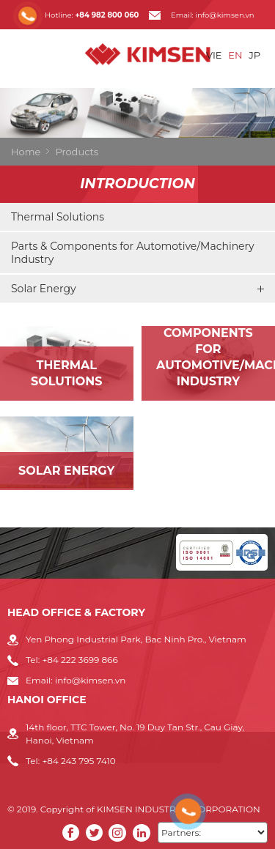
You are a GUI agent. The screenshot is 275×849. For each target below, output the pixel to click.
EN (235, 55)
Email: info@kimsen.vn (212, 15)
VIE (214, 55)
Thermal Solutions (57, 216)
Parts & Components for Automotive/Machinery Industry (132, 253)
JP (254, 55)
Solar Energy (137, 288)
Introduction (137, 183)
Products (76, 151)
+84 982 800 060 (107, 15)
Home (25, 151)
